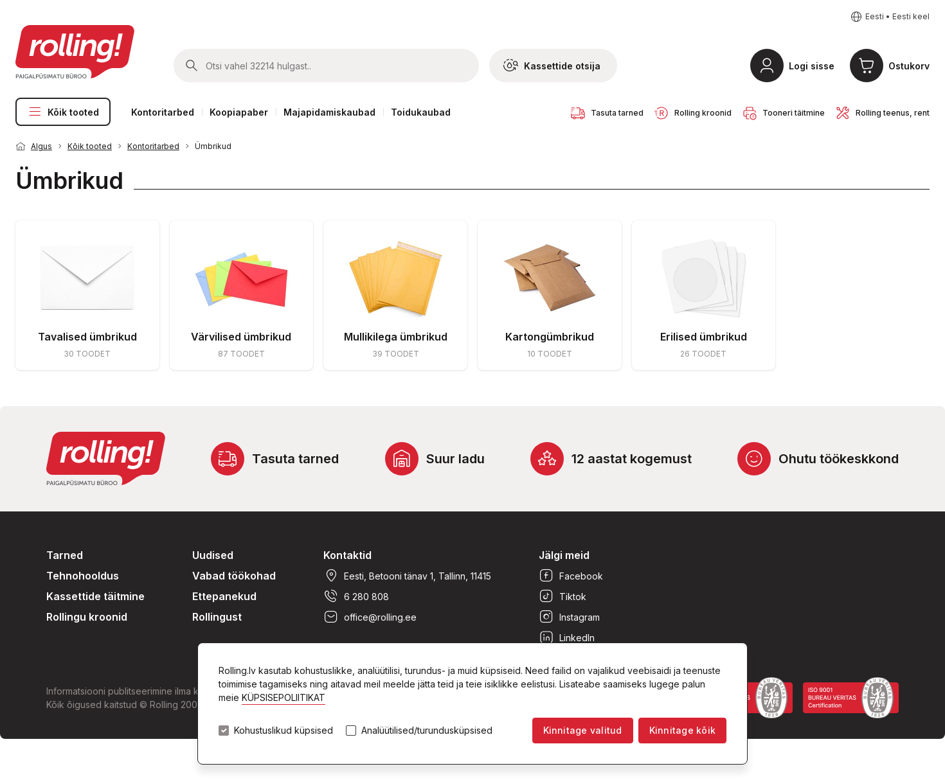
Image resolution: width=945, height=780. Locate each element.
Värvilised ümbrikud (241, 336)
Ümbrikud (213, 146)
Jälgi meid (564, 555)
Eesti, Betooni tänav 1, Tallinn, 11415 (407, 575)
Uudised (212, 555)
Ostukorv (909, 65)
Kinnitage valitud (582, 730)
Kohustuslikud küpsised (283, 730)
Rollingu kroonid (86, 616)
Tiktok (562, 596)
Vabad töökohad (234, 575)
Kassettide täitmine (95, 596)
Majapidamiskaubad (329, 112)
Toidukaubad (421, 112)
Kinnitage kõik (682, 730)
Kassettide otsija (551, 65)
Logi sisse (811, 65)
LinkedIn (567, 637)
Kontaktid (347, 555)
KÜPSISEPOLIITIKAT (283, 697)
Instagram (569, 617)
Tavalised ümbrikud (87, 336)
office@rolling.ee (370, 617)
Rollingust (217, 616)
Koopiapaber (239, 112)
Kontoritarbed (162, 112)
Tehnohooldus (82, 575)
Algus (41, 146)
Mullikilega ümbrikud (395, 336)
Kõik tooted (63, 112)
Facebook (571, 575)
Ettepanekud (224, 596)
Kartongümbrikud (549, 336)
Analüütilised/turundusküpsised (426, 730)
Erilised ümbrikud (703, 336)
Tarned (64, 555)
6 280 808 (356, 596)
